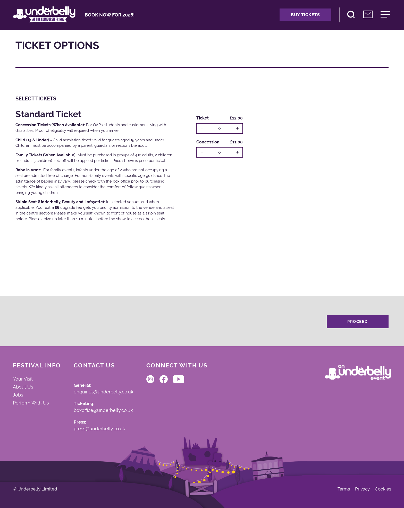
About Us (23, 387)
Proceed (357, 321)
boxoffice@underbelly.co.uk (103, 410)
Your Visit (23, 379)
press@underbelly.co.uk (99, 429)
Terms (344, 489)
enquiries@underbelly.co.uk (103, 392)
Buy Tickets (305, 14)
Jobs (18, 395)
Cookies (383, 489)
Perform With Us (31, 403)
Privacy (362, 489)
